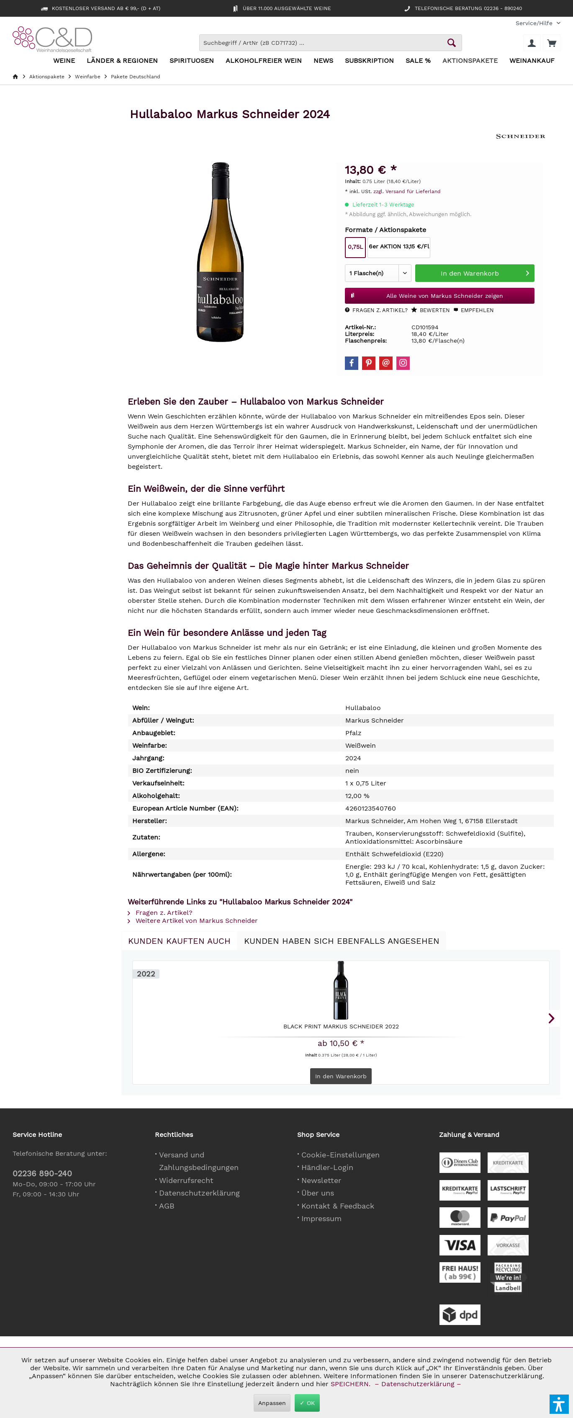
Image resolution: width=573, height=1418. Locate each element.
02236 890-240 (42, 1173)
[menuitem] (534, 23)
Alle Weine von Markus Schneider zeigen (426, 294)
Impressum (321, 1218)
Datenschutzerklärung (199, 1192)
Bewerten (430, 310)
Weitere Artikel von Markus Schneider (193, 921)
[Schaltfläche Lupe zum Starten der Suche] (451, 43)
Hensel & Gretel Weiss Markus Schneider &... (287, 1029)
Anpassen (272, 1403)
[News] (323, 61)
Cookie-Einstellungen (340, 1154)
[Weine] (64, 61)
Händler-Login (327, 1167)
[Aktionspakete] (470, 61)
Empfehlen (473, 310)
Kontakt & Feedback (337, 1205)
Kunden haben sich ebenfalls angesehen (341, 941)
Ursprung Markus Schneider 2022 (395, 1029)
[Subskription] (369, 61)
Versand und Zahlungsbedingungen (199, 1161)
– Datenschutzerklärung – (418, 1384)
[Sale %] (418, 61)
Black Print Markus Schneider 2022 (180, 1029)
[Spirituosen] (192, 61)
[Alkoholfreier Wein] (264, 61)
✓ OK (307, 1403)
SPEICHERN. (352, 1384)
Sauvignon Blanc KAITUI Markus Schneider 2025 (502, 1029)
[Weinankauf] (532, 61)
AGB (167, 1205)
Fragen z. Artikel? (376, 310)
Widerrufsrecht (186, 1180)
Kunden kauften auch (179, 941)
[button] (559, 1404)
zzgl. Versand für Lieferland (407, 191)
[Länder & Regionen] (122, 61)
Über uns (317, 1192)
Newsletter (321, 1180)
